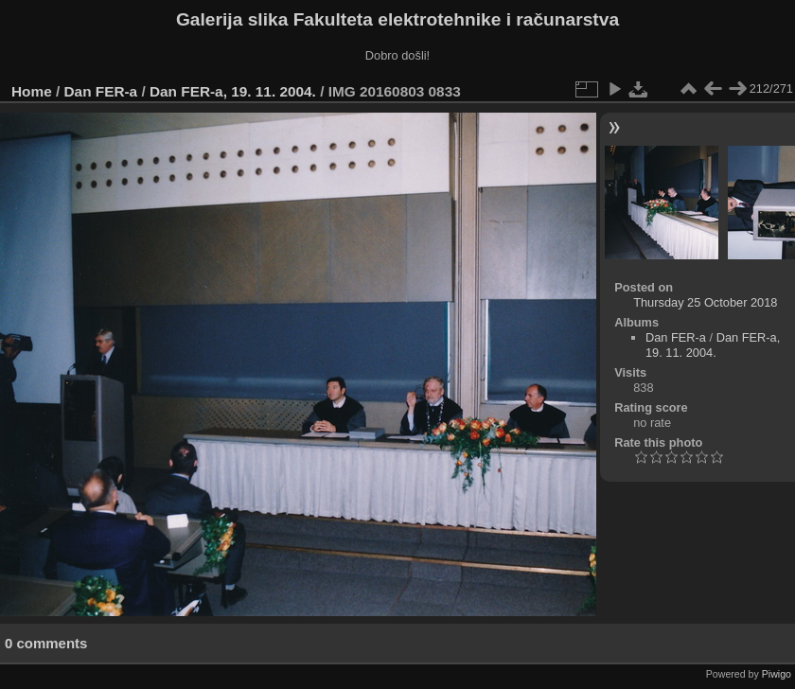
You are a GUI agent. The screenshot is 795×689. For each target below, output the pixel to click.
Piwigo (776, 674)
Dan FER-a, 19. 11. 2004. (233, 91)
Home (31, 91)
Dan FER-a (101, 91)
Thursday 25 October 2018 (705, 302)
